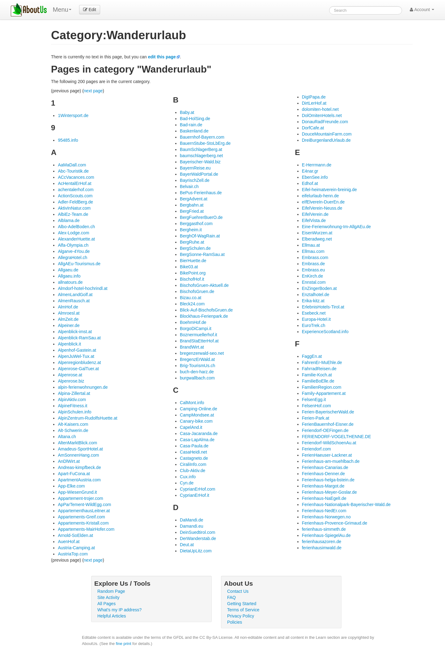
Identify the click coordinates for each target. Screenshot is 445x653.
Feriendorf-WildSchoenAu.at (329, 442)
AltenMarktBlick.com (77, 442)
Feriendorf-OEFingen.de (325, 430)
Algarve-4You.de (74, 251)
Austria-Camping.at (76, 547)
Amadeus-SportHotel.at (80, 448)
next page (93, 90)
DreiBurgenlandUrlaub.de (326, 140)
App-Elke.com (71, 485)
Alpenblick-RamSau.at (79, 337)
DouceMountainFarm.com (327, 134)
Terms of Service (243, 609)
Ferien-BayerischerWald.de (328, 411)
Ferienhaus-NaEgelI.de (324, 498)
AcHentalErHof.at (74, 183)
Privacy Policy (240, 615)
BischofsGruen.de (197, 291)
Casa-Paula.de (194, 445)
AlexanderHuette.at (76, 239)
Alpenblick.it (69, 343)
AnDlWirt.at (69, 461)
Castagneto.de (194, 458)
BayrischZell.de (195, 180)
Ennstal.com (314, 282)
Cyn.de (186, 482)
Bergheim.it (191, 229)
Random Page (111, 591)
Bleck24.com (192, 303)
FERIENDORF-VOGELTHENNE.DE (336, 436)
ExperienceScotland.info (325, 331)
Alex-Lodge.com (73, 232)
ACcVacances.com (76, 177)
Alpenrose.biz (71, 381)
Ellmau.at (311, 245)
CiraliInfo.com (193, 464)
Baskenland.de (194, 130)
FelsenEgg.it (314, 399)
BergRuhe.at (192, 242)
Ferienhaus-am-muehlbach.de (331, 461)
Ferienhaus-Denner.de (323, 473)
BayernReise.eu (195, 167)
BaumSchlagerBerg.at (201, 149)
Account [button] (422, 9)
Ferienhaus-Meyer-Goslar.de (329, 492)
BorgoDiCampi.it (195, 328)
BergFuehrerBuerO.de (201, 217)
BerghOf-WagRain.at (200, 235)
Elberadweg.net (317, 239)
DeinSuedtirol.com (197, 532)
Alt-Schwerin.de (73, 430)
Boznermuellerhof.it (198, 334)
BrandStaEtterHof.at (199, 340)
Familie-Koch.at (317, 374)
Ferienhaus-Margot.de (323, 485)
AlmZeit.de (68, 319)
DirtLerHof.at (314, 103)
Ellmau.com (313, 251)
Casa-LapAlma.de (197, 439)
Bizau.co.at (190, 297)
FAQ (231, 597)
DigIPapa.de (314, 96)
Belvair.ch (189, 186)
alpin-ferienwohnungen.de (83, 387)
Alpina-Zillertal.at (74, 393)
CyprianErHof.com (197, 489)
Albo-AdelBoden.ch (76, 226)
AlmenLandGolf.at (75, 294)
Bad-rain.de (191, 124)
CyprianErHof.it (194, 495)
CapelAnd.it (191, 427)
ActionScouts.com (75, 195)
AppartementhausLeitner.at (84, 510)
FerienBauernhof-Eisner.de (328, 424)
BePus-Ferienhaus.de (201, 192)
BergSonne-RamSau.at (202, 254)
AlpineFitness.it (72, 405)
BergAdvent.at (193, 198)
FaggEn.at (312, 356)
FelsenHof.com (316, 405)
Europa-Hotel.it (316, 319)
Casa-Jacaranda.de (199, 433)
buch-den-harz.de (197, 371)
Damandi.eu (191, 526)
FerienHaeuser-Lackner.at (327, 455)
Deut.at (187, 544)
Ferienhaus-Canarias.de (325, 467)
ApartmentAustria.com (79, 479)
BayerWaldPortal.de (199, 174)
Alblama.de (68, 220)
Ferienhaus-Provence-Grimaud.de (334, 523)
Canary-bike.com (196, 421)
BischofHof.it (192, 279)
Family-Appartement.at (324, 393)
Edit (89, 9)
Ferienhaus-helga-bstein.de (328, 479)
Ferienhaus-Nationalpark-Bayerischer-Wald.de (346, 504)
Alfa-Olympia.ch (73, 245)
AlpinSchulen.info (74, 411)
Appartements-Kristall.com (83, 523)
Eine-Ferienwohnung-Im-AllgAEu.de (336, 226)
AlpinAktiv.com (72, 399)
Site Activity (108, 597)
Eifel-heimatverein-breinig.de (329, 189)
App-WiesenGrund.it (77, 492)
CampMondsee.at (197, 414)
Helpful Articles (111, 615)
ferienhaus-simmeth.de (324, 529)
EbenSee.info (315, 177)
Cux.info (188, 476)
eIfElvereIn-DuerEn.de (323, 201)
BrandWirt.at (192, 347)
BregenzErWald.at (197, 359)
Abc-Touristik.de (73, 171)
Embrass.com (315, 257)
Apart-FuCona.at (74, 473)
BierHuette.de (193, 260)
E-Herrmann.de (317, 164)
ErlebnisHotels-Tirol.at (323, 306)
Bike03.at (189, 266)
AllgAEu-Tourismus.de (79, 263)
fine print (123, 643)
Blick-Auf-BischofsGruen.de (206, 310)
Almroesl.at (68, 313)
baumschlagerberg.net (201, 155)
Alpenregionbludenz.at (79, 362)
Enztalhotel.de (315, 294)
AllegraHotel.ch (72, 257)
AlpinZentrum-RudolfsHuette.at (87, 418)
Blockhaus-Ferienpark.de (204, 316)
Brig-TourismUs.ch (197, 365)
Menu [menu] (62, 9)
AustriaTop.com (72, 553)
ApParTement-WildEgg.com (84, 504)
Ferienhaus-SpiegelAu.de (326, 535)
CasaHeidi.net (193, 452)
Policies (234, 622)
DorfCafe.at (313, 127)
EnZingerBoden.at (319, 288)
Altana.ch (67, 436)
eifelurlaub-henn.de (320, 195)
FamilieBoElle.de (318, 381)
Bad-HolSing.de (195, 118)
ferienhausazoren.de (321, 541)
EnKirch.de (312, 276)
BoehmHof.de (193, 322)
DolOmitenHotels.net (322, 115)
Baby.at (187, 112)
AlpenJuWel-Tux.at (76, 356)
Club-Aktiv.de (192, 470)
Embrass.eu (313, 269)
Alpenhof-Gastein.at (77, 350)
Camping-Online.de (198, 408)
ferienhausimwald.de (321, 547)
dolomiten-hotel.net (320, 109)
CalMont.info (192, 402)
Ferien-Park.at (315, 418)
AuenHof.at (68, 541)
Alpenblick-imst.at (75, 331)
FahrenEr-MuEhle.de (322, 362)
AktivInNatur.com (74, 208)
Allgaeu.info (69, 276)
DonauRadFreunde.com (325, 121)
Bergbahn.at (191, 205)
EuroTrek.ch (313, 325)
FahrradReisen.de (319, 368)
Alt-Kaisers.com (73, 424)
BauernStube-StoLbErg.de (205, 143)
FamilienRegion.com (321, 387)
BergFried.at (192, 211)
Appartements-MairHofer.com (86, 529)
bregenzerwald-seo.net (202, 353)
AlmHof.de (68, 306)
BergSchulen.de (195, 248)
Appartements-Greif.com (81, 516)
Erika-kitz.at (313, 300)
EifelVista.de (314, 220)
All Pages (106, 603)
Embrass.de (313, 263)
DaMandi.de (191, 519)
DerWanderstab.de (198, 538)
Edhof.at (310, 183)
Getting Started (241, 603)
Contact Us (237, 591)
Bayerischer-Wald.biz (200, 161)
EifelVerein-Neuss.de (322, 208)
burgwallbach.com (197, 377)
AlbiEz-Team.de (73, 214)
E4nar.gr (310, 171)
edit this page (162, 56)
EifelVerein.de (315, 214)
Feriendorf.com (316, 448)
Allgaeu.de (68, 269)
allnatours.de (70, 282)
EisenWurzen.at (317, 232)
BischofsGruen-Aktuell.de (204, 285)
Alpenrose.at (70, 374)
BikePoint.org (193, 272)
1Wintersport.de (73, 115)
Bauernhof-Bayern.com (202, 137)
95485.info (68, 140)
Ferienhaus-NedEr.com (324, 510)
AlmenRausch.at (74, 300)
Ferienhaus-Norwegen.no (326, 516)
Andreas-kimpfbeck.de (79, 467)
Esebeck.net (314, 313)
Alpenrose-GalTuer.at (78, 368)
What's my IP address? (119, 609)
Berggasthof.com (196, 223)
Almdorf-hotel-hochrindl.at (82, 288)
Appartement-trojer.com (80, 498)
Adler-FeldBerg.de (75, 201)
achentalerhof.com (75, 189)
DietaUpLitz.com (196, 550)
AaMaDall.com (72, 164)
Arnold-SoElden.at (75, 535)
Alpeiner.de (68, 325)
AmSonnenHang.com (78, 455)
